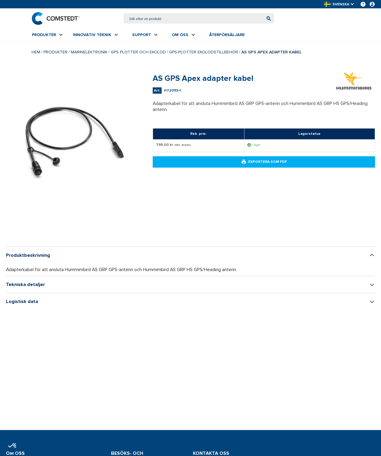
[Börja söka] (268, 18)
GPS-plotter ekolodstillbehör (203, 52)
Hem (36, 52)
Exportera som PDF (264, 162)
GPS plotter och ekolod (138, 52)
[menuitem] (47, 35)
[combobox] (199, 18)
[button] (339, 4)
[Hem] (55, 18)
